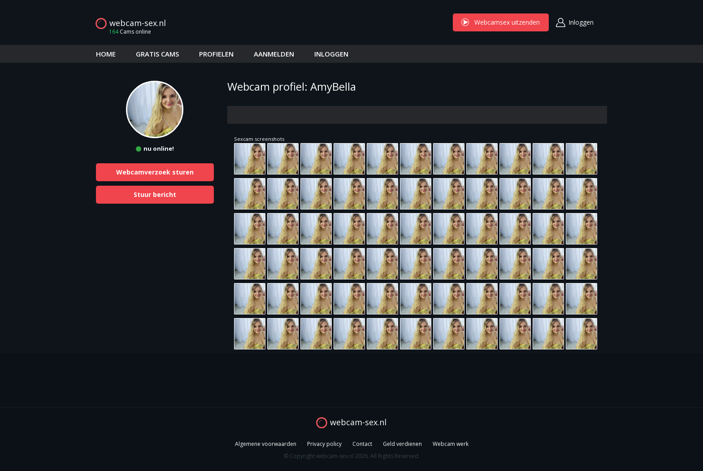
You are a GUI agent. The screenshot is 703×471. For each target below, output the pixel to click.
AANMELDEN (274, 53)
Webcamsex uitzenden (501, 22)
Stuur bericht (155, 194)
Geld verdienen (402, 444)
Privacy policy (324, 444)
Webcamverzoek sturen (155, 172)
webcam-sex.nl (137, 22)
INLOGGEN (331, 53)
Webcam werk (451, 444)
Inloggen (581, 22)
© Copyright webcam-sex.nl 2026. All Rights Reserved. (352, 456)
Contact (362, 444)
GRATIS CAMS (157, 53)
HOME (106, 53)
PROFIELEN (216, 53)
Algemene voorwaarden (265, 444)
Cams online (127, 31)
